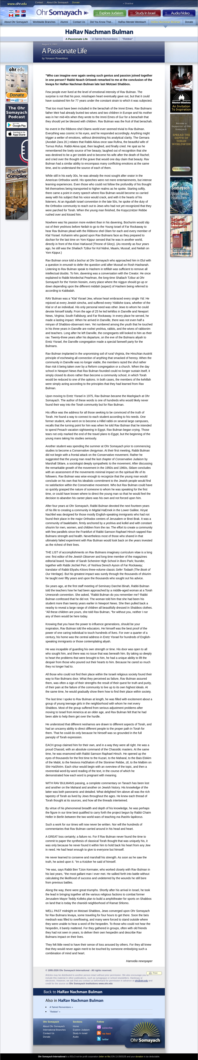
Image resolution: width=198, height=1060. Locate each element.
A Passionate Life (76, 39)
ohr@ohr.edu (141, 980)
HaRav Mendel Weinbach (132, 22)
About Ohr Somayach (58, 2)
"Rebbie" (127, 39)
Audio (179, 14)
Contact (39, 2)
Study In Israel (80, 1033)
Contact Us (79, 22)
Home (76, 1026)
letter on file (104, 1056)
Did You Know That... (101, 22)
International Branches (17, 13)
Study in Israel (144, 14)
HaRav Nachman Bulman (165, 22)
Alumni (64, 22)
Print (155, 973)
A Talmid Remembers (105, 39)
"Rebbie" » (55, 1011)
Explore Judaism (109, 14)
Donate (75, 2)
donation (139, 1056)
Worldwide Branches (44, 22)
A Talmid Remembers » (61, 1007)
